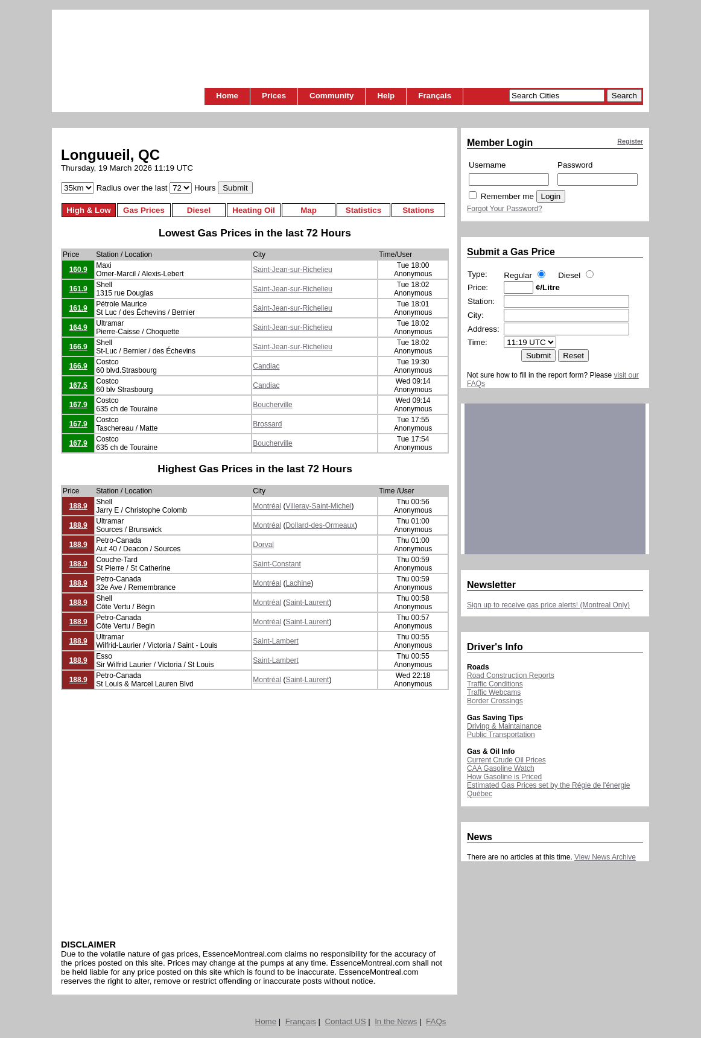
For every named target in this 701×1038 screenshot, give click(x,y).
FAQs (436, 1021)
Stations (418, 210)
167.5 (78, 385)
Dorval (263, 544)
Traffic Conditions (495, 684)
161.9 (78, 289)
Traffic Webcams (494, 692)
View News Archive (605, 857)
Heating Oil (253, 210)
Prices (274, 95)
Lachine (298, 583)
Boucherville (272, 404)
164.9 (78, 327)
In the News (396, 1021)
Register (630, 141)
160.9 (78, 269)
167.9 (78, 404)
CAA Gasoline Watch (500, 768)
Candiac (266, 366)
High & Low (88, 210)
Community (331, 95)
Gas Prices (144, 210)
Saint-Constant (276, 564)
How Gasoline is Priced (504, 777)
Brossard (267, 424)
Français (434, 95)
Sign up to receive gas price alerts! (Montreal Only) (548, 605)
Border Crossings (495, 701)
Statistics (363, 210)
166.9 (78, 347)
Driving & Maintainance (504, 726)
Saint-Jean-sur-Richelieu (292, 269)
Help (386, 95)
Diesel (199, 210)
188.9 (78, 506)
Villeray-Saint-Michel (318, 506)
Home (227, 95)
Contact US (345, 1021)
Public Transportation (501, 734)
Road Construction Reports (510, 675)
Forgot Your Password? (504, 208)
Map (308, 210)
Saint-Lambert (275, 641)
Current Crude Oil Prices (506, 760)
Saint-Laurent (307, 602)
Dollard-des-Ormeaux (320, 525)
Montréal (267, 506)
